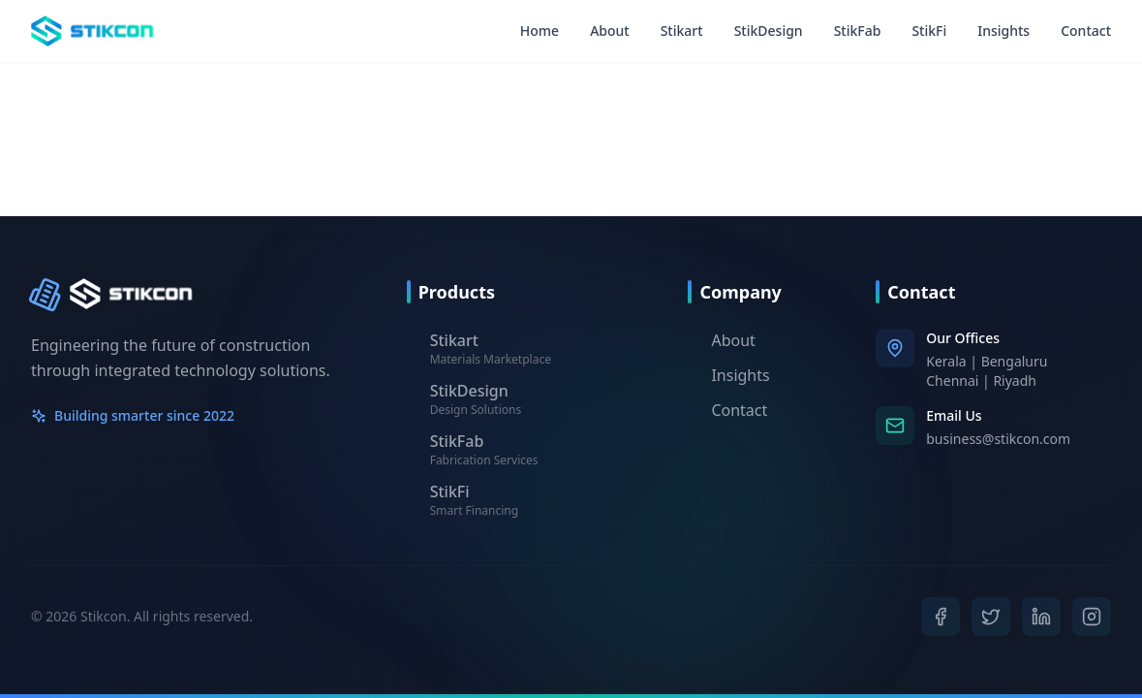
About (610, 30)
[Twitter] (991, 616)
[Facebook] (940, 616)
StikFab (857, 30)
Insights (1003, 30)
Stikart (682, 30)
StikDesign (768, 30)
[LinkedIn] (1041, 617)
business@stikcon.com (998, 438)
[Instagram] (1091, 616)
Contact (1086, 30)
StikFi (928, 30)
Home (539, 30)
